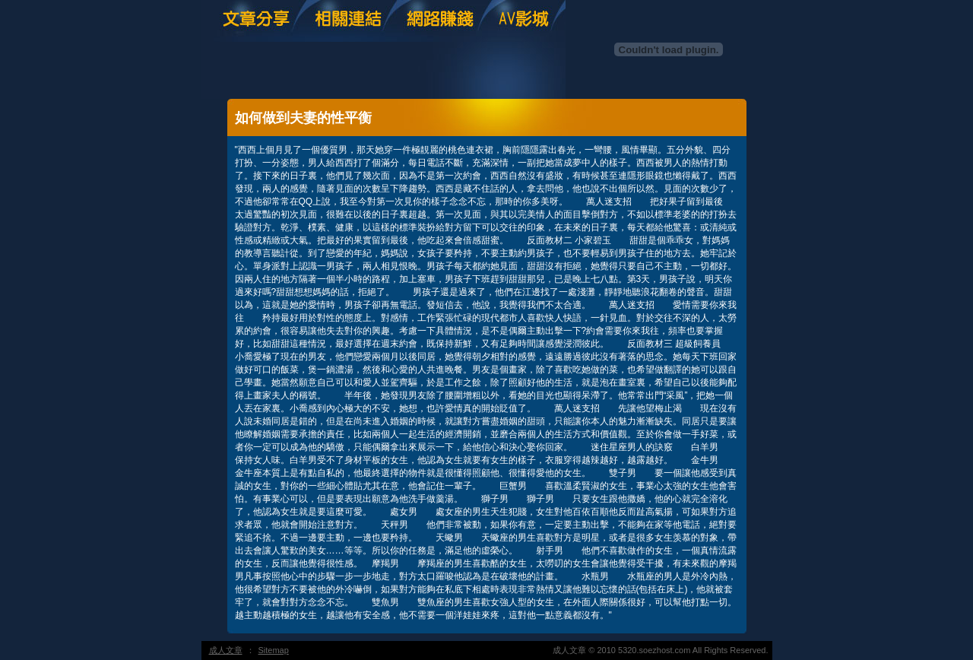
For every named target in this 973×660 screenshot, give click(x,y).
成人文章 (225, 650)
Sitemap (273, 650)
